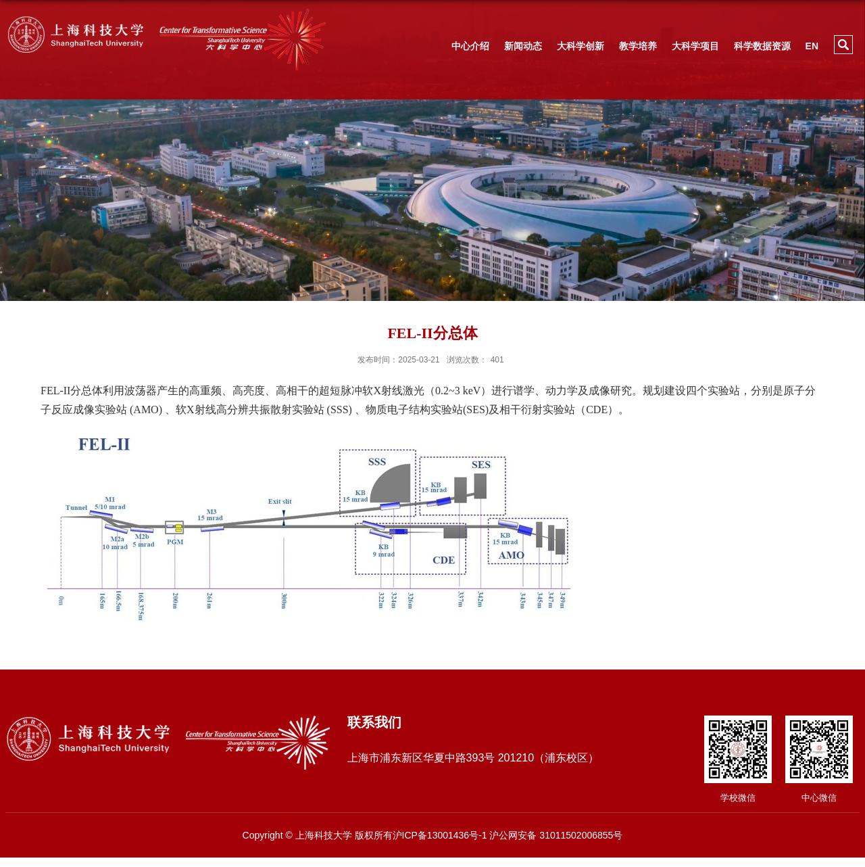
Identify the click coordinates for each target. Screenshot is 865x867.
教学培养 (638, 46)
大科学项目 (695, 46)
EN (812, 46)
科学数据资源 (762, 46)
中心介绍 (470, 46)
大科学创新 (580, 46)
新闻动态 (523, 46)
